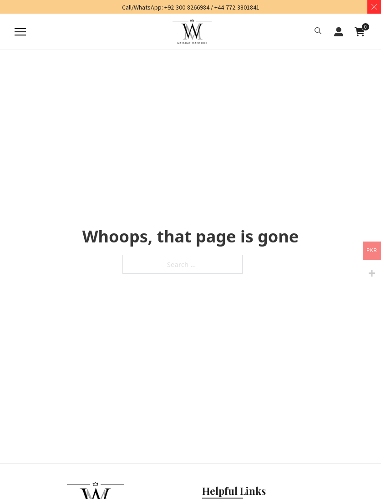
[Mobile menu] (17, 31)
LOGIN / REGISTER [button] (338, 31)
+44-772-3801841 (236, 7)
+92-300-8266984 (186, 7)
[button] (318, 32)
